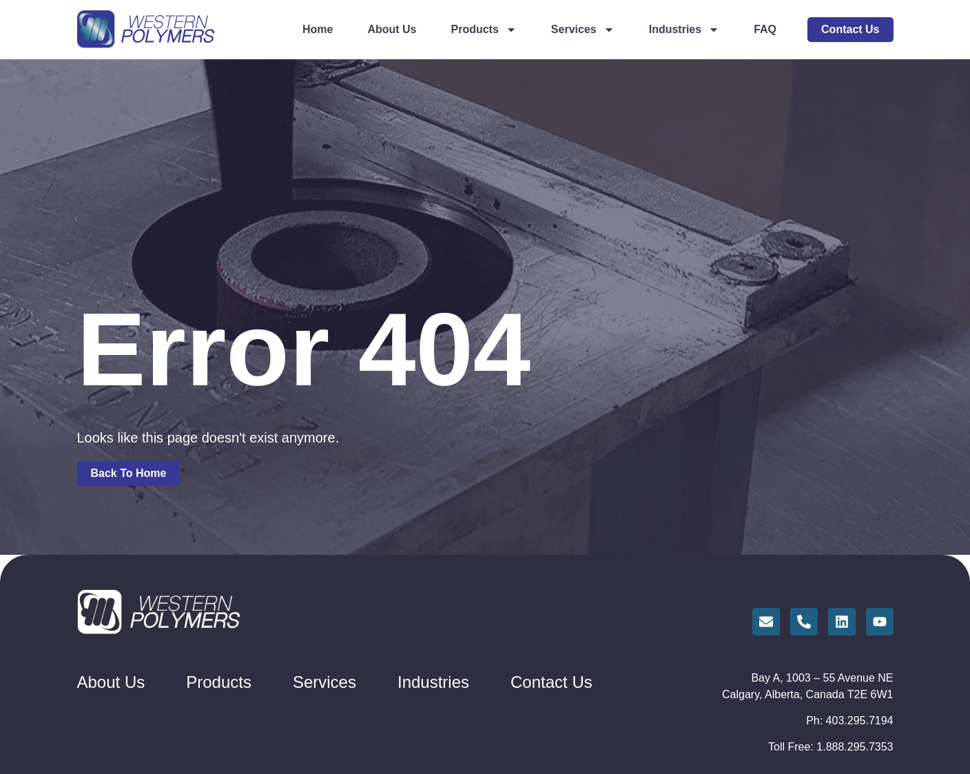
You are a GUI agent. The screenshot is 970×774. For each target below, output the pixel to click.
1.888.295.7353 (854, 747)
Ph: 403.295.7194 (849, 720)
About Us (391, 29)
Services (583, 29)
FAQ (765, 29)
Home (317, 29)
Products (484, 29)
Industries (684, 29)
